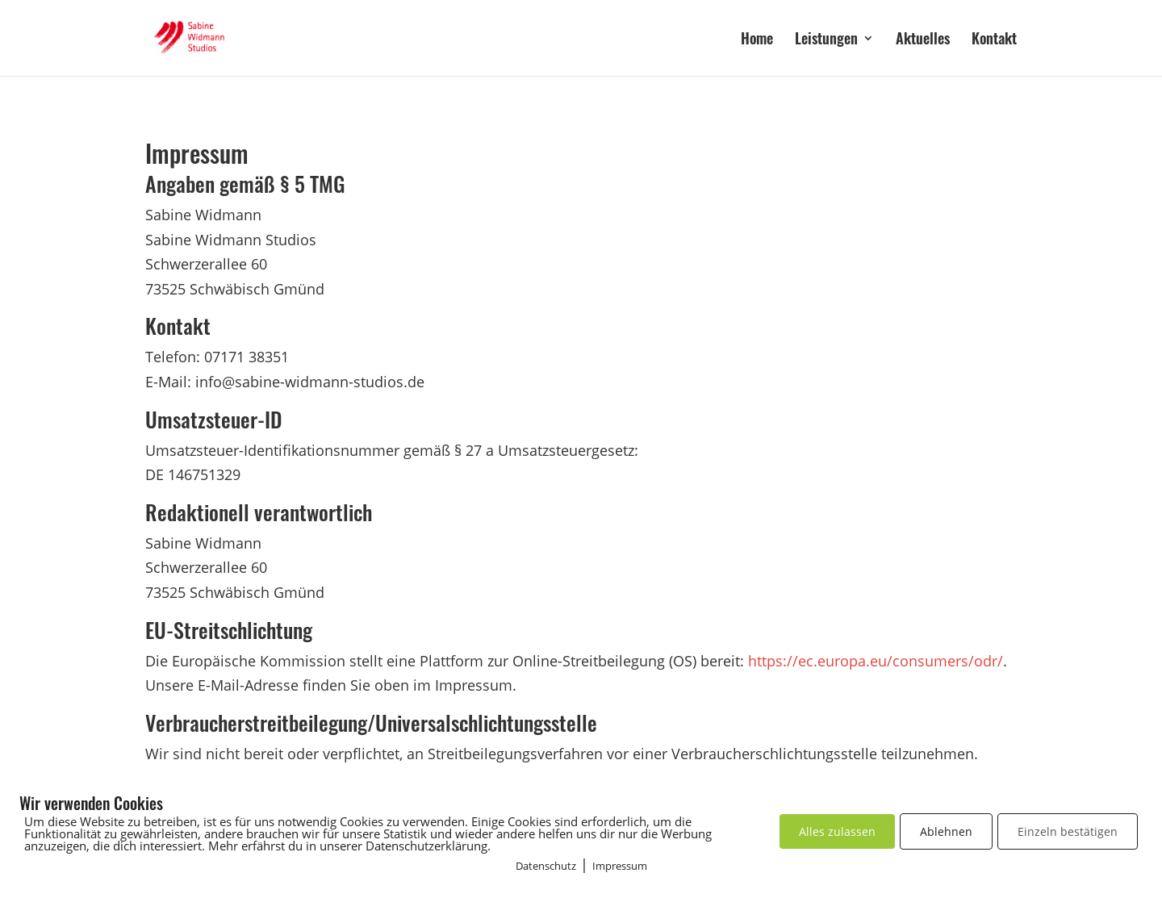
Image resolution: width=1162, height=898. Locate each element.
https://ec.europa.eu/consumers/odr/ (875, 660)
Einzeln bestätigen (1068, 831)
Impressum (619, 865)
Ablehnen (946, 831)
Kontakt (994, 40)
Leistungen (826, 40)
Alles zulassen (837, 831)
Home (757, 40)
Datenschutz (546, 865)
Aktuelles (923, 40)
